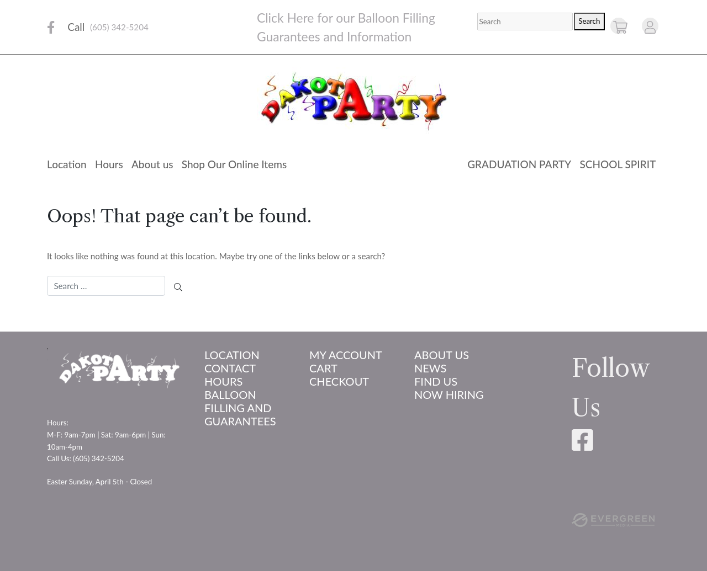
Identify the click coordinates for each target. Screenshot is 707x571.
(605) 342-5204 (119, 27)
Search (589, 21)
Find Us (435, 381)
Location (67, 164)
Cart (323, 368)
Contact (230, 368)
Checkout (339, 381)
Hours (109, 164)
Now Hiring (449, 394)
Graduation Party (519, 164)
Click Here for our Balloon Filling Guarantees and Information (346, 27)
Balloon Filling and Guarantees (240, 408)
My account (345, 354)
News (430, 368)
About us (152, 164)
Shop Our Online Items (234, 164)
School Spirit (617, 164)
